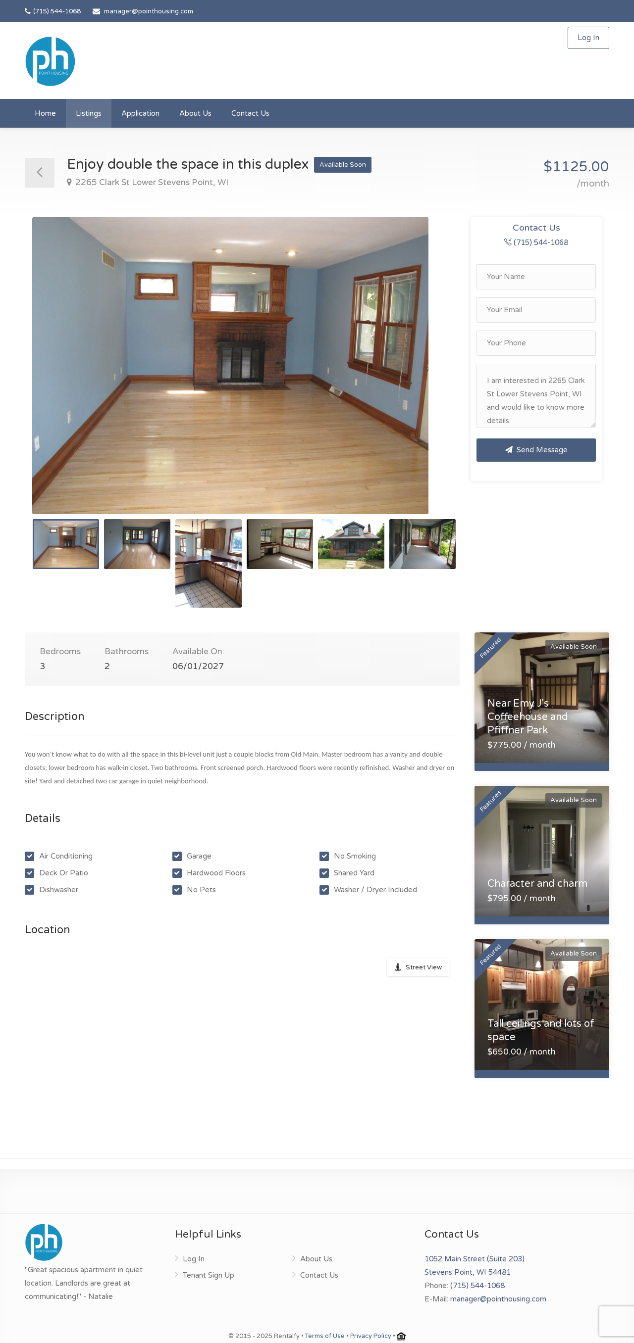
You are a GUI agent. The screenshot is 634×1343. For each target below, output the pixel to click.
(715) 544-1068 (53, 11)
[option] (244, 365)
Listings (89, 113)
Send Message (536, 449)
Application (140, 113)
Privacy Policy (370, 1336)
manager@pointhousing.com (148, 11)
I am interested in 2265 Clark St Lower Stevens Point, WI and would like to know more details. (536, 396)
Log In (588, 37)
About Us (195, 113)
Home (45, 113)
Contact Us (250, 113)
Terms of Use (325, 1336)
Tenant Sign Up (208, 1275)
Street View (424, 967)
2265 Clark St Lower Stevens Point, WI (150, 182)
